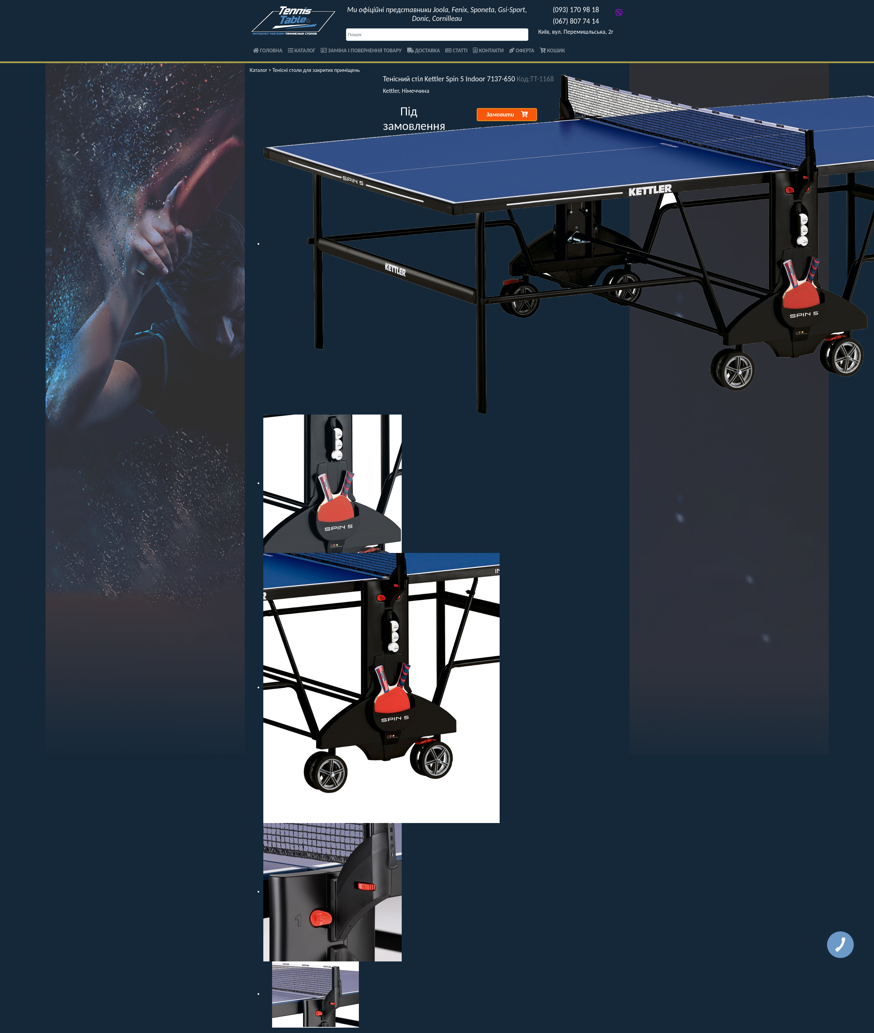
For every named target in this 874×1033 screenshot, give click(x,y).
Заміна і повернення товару (361, 50)
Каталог (302, 50)
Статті (456, 50)
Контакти (488, 50)
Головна (268, 50)
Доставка (423, 50)
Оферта (521, 50)
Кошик (552, 50)
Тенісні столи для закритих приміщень (316, 70)
